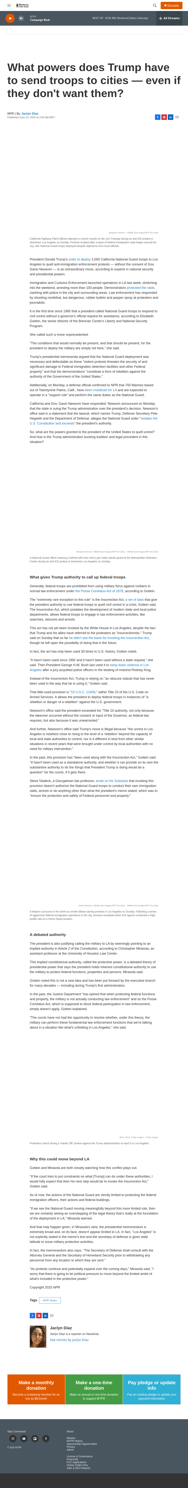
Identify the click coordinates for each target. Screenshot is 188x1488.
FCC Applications (76, 1462)
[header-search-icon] (154, 5)
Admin (70, 1449)
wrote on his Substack (112, 781)
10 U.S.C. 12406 (83, 692)
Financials (72, 1459)
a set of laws (134, 599)
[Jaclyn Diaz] (38, 1337)
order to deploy (80, 259)
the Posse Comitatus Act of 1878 (99, 591)
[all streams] (169, 18)
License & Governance (80, 1456)
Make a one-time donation (94, 1385)
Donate (173, 6)
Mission (71, 1438)
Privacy (71, 1447)
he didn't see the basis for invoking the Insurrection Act (109, 638)
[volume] (21, 18)
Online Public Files (77, 1465)
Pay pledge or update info (152, 1385)
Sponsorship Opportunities (82, 1444)
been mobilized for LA (101, 390)
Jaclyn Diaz (30, 113)
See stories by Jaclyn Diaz (69, 1340)
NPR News (50, 1300)
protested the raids (140, 288)
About (70, 1431)
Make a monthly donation (36, 1385)
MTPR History (75, 1441)
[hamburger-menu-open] (9, 5)
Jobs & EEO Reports (78, 1468)
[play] (10, 18)
